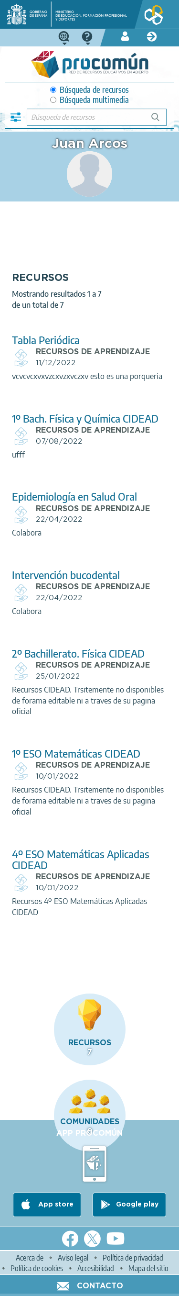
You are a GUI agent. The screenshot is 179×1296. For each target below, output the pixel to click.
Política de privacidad (133, 1257)
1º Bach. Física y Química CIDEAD (85, 418)
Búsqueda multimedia (89, 100)
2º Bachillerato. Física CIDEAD (78, 653)
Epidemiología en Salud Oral (74, 496)
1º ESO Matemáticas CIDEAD (76, 753)
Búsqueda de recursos (89, 90)
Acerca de (29, 1257)
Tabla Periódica (46, 340)
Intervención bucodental (66, 575)
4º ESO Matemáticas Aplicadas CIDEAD (80, 859)
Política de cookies (37, 1268)
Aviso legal (73, 1257)
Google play (137, 1204)
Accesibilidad (95, 1268)
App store (55, 1204)
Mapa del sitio (148, 1268)
